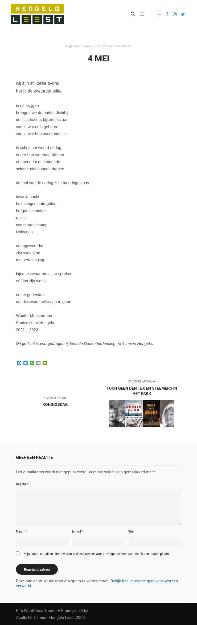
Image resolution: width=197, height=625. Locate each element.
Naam (21, 531)
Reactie (22, 484)
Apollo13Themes (31, 617)
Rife (19, 610)
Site (131, 531)
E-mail (77, 531)
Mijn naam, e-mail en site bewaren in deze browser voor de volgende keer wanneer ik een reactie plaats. (97, 554)
